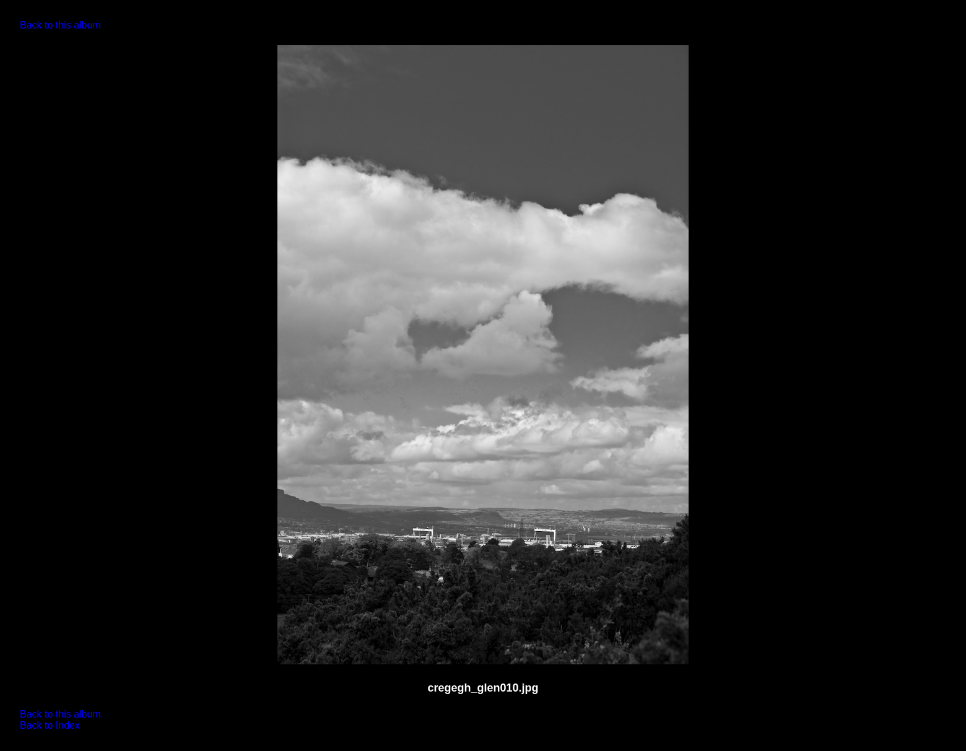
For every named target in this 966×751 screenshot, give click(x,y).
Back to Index (50, 725)
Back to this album (60, 25)
